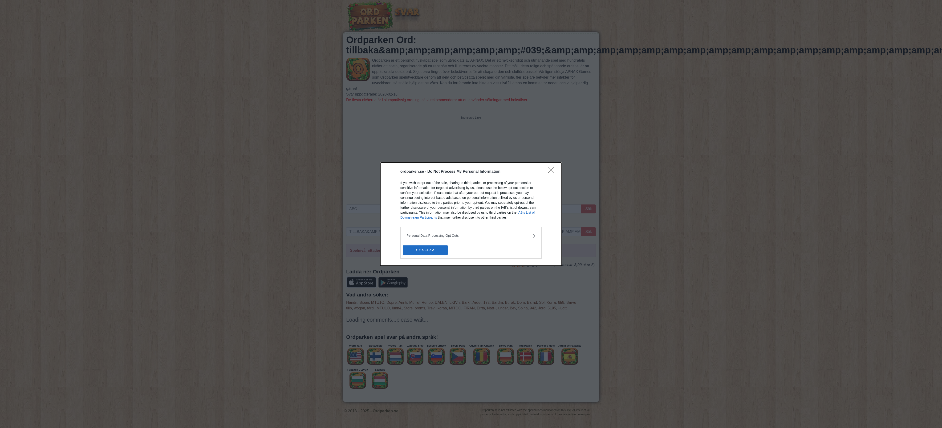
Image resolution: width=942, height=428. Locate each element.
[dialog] (471, 214)
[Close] (552, 171)
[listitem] (471, 235)
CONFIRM (425, 250)
